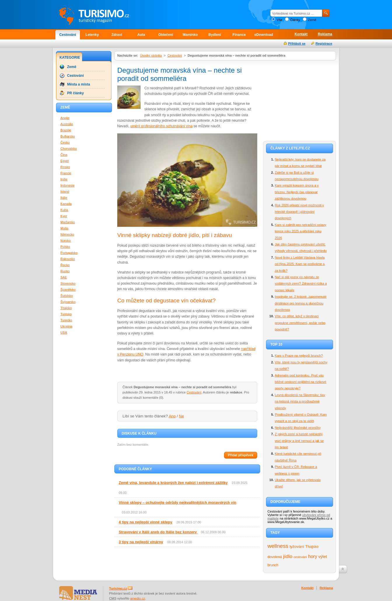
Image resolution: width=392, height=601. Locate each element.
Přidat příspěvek (240, 455)
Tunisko (66, 314)
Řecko (65, 265)
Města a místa (78, 84)
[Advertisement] (299, 99)
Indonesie (67, 185)
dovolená (274, 557)
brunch (272, 565)
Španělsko (68, 289)
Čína (63, 154)
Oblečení (165, 35)
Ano (172, 416)
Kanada (66, 203)
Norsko (65, 240)
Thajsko (311, 546)
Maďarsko (67, 222)
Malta (64, 228)
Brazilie (65, 130)
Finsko (65, 167)
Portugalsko (69, 253)
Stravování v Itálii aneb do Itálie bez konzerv (158, 532)
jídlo (288, 556)
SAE (63, 277)
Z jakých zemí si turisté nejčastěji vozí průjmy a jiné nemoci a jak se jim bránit (299, 440)
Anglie (64, 118)
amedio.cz (137, 598)
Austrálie (66, 124)
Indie (63, 179)
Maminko (190, 35)
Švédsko (66, 295)
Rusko (65, 271)
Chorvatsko (68, 148)
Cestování (67, 35)
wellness (277, 546)
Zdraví (116, 35)
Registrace (324, 43)
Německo (67, 234)
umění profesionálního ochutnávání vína (161, 126)
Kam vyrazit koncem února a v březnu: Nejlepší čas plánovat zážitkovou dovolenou (296, 192)
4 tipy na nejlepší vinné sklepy (145, 522)
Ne (181, 416)
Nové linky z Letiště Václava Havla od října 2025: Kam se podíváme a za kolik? (300, 264)
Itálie (63, 197)
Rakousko (67, 259)
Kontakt (301, 34)
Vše (279, 20)
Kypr (63, 216)
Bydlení (214, 35)
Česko (65, 142)
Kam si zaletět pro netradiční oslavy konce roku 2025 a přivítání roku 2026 (300, 231)
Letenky (92, 35)
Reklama (325, 34)
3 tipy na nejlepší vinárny (141, 542)
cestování (300, 557)
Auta (141, 35)
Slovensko (68, 283)
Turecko (66, 320)
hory (312, 556)
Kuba (64, 210)
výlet (322, 556)
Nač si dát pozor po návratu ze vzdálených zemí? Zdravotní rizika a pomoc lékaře (301, 283)
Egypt (64, 161)
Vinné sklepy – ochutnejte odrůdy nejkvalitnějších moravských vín (177, 502)
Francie (65, 173)
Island (64, 191)
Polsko (65, 246)
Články (295, 20)
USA (63, 332)
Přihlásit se (297, 43)
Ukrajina (66, 326)
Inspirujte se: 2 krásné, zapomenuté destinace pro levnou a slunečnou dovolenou (300, 303)
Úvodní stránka (151, 55)
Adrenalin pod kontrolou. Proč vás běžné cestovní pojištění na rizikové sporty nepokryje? (300, 382)
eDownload (263, 35)
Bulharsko (67, 136)
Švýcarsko (68, 302)
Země (312, 20)
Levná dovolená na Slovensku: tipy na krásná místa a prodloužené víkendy (300, 401)
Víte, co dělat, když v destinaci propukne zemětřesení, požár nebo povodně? (300, 322)
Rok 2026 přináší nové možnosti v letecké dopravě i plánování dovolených (299, 211)
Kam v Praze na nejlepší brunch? (299, 355)
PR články (75, 93)
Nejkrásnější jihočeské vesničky (298, 427)
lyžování (297, 546)
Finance (239, 35)
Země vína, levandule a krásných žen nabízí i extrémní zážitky (173, 482)
